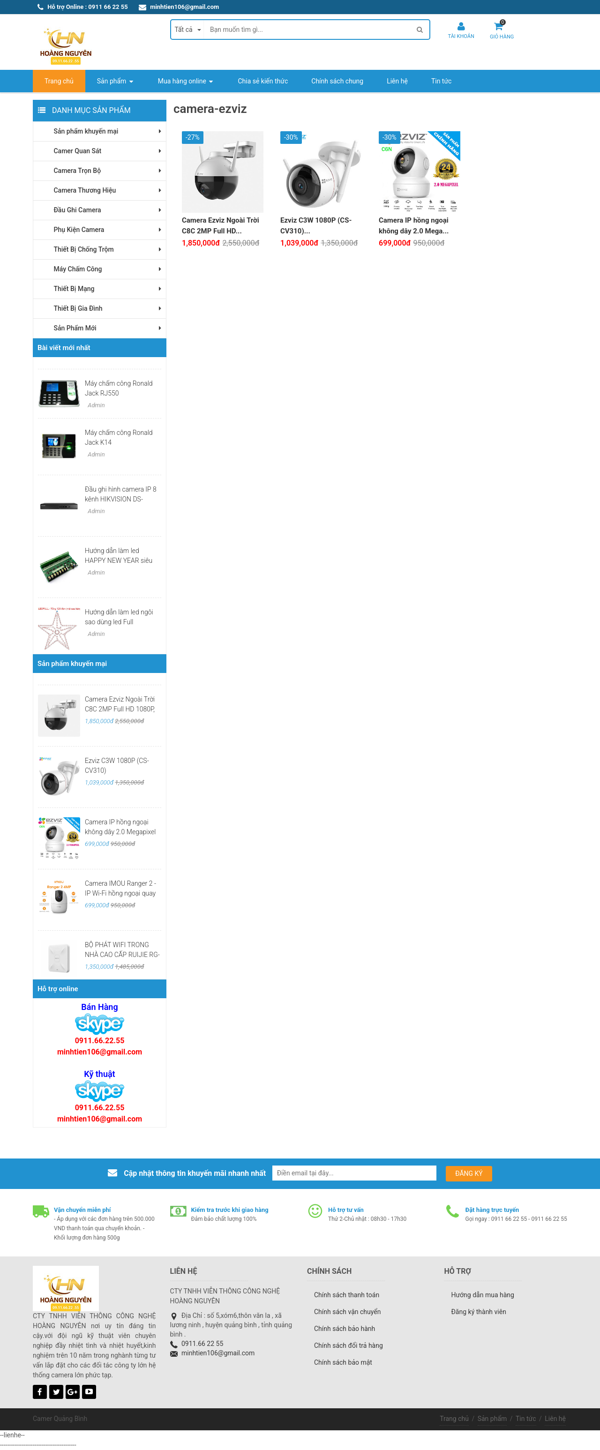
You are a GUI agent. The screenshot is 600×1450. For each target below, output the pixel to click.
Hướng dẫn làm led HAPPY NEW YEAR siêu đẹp (118, 560)
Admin (95, 405)
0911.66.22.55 (100, 1040)
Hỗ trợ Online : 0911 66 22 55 (87, 6)
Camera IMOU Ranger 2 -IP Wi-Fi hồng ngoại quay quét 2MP (120, 893)
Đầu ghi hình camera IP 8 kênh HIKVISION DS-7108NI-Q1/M (121, 499)
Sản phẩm (492, 1418)
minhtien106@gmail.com (184, 6)
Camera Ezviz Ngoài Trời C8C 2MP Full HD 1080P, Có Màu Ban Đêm (120, 709)
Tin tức (526, 1418)
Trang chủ (454, 1418)
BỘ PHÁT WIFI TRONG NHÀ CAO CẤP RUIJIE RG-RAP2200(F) (122, 954)
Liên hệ (555, 1418)
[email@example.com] (354, 1173)
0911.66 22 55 (202, 1343)
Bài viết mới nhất (64, 348)
